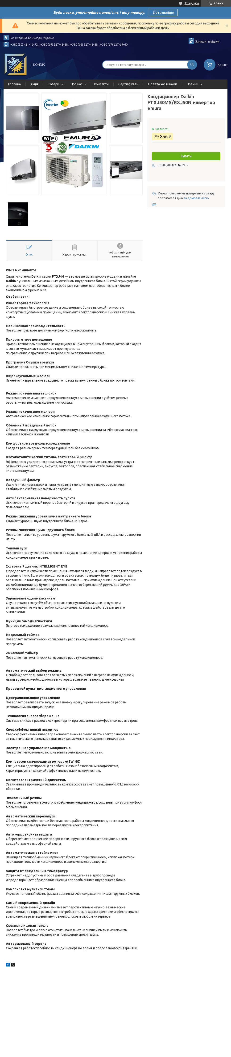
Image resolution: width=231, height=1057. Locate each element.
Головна (14, 84)
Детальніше (163, 12)
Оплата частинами (162, 84)
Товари (53, 84)
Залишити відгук (207, 41)
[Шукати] (192, 65)
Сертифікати (128, 84)
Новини (192, 84)
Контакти (101, 84)
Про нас (76, 84)
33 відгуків (192, 3)
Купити (186, 156)
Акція (34, 84)
